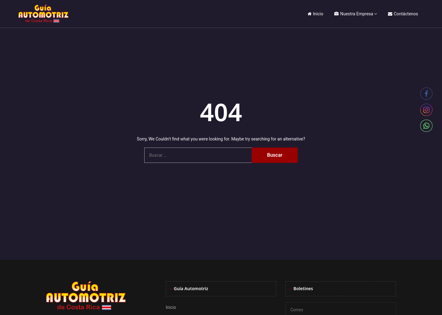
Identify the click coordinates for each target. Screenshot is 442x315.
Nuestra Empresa (353, 13)
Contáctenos (403, 13)
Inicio (316, 13)
